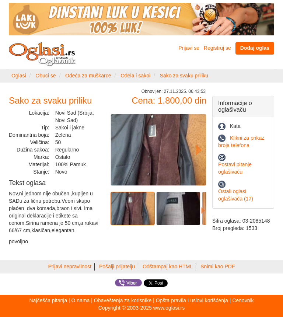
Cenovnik (243, 300)
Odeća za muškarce (88, 76)
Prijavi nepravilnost (70, 266)
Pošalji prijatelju (117, 266)
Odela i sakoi (135, 76)
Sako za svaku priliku (184, 76)
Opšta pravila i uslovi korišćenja (192, 300)
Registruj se (217, 48)
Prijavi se (188, 48)
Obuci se (45, 76)
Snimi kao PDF (217, 266)
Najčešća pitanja (48, 300)
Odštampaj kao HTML (168, 266)
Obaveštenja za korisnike (122, 300)
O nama (80, 300)
